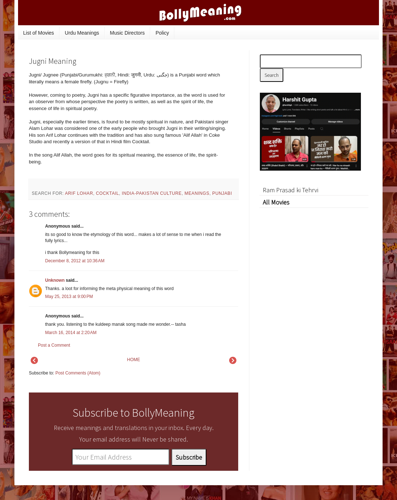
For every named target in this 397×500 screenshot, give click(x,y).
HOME (133, 359)
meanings (196, 193)
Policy (162, 33)
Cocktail (107, 193)
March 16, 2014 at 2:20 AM (70, 332)
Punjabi (222, 193)
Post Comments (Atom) (77, 373)
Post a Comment (54, 345)
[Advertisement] (314, 315)
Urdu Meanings (82, 33)
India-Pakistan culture (152, 193)
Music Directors (127, 33)
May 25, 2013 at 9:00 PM (69, 296)
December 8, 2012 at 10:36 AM (74, 260)
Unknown (55, 280)
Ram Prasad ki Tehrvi (290, 190)
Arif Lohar (79, 193)
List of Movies (38, 33)
